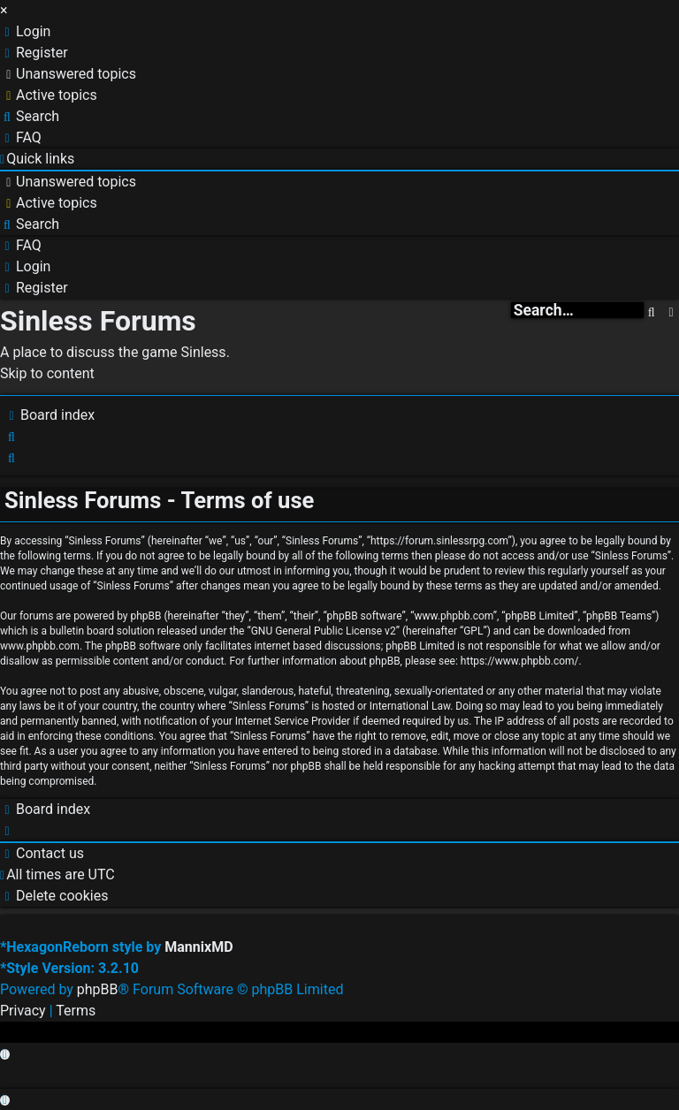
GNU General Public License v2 (323, 631)
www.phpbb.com (40, 646)
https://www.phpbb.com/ (520, 661)
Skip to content (47, 373)
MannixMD (198, 947)
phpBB (97, 989)
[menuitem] (25, 31)
